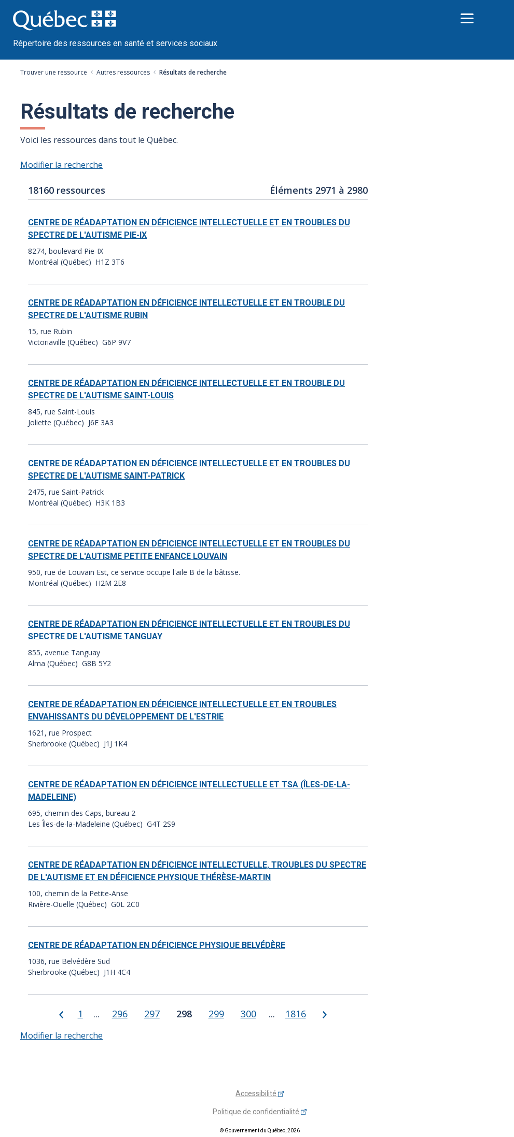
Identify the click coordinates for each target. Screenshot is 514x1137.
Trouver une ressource (53, 72)
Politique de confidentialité (260, 1111)
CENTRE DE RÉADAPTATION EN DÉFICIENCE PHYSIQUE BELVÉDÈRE (156, 945)
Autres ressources (123, 72)
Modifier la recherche (61, 164)
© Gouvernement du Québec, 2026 (260, 1130)
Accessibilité (259, 1093)
